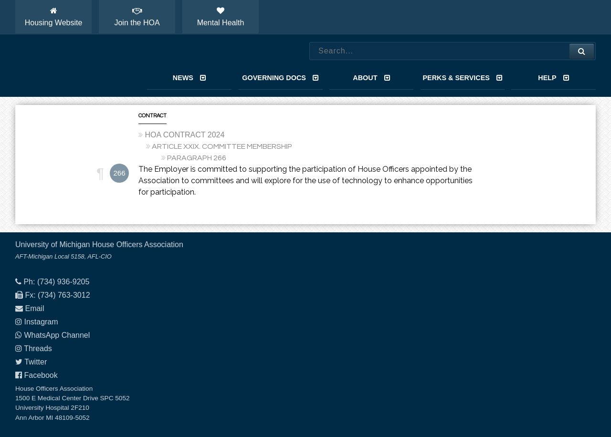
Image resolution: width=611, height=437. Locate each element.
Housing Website (54, 17)
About (371, 78)
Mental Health (220, 17)
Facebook (40, 375)
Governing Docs (280, 78)
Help (553, 78)
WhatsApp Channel (57, 335)
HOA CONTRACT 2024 (184, 135)
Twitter (35, 362)
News (189, 78)
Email (34, 308)
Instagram (41, 322)
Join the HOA (136, 17)
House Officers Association (70, 66)
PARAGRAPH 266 (196, 158)
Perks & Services (462, 78)
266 (119, 173)
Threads (38, 348)
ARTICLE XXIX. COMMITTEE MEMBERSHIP (222, 146)
